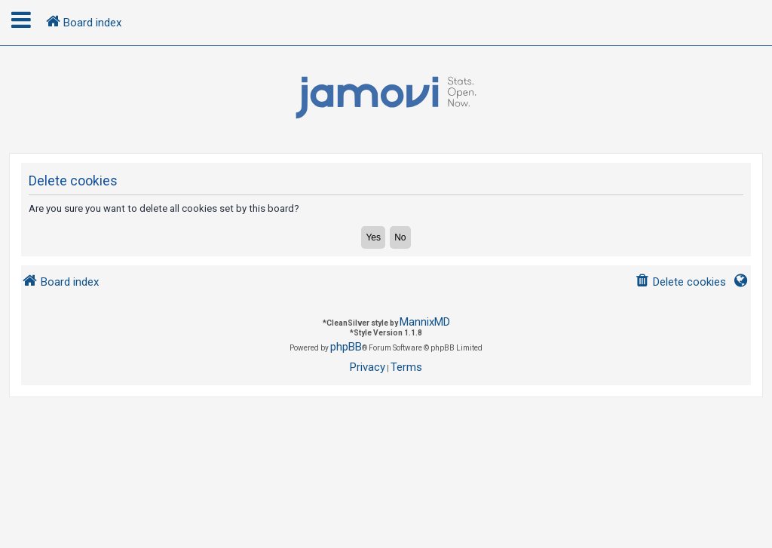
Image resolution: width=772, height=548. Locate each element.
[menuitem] (680, 282)
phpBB (346, 347)
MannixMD (425, 322)
